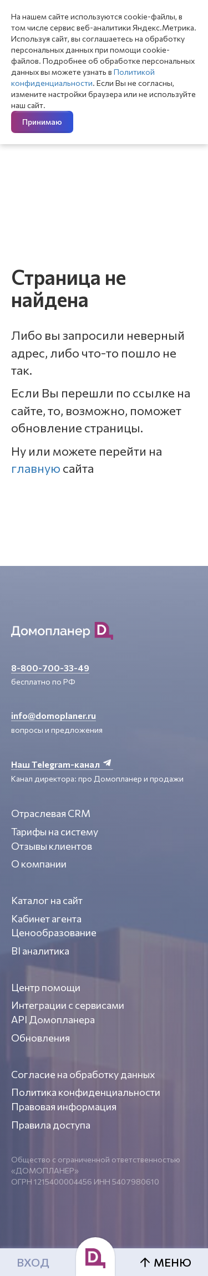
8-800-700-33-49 (50, 667)
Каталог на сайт (47, 900)
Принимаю (42, 121)
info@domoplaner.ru (53, 715)
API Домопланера (53, 1019)
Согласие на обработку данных (83, 1074)
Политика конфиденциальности (85, 1092)
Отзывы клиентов (51, 846)
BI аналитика (40, 951)
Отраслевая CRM (50, 813)
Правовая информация (63, 1106)
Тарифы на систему (54, 831)
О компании (39, 864)
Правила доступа (50, 1125)
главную (35, 468)
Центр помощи (45, 987)
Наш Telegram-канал (62, 764)
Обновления (40, 1038)
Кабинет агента (46, 918)
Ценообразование (54, 932)
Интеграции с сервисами (67, 1005)
